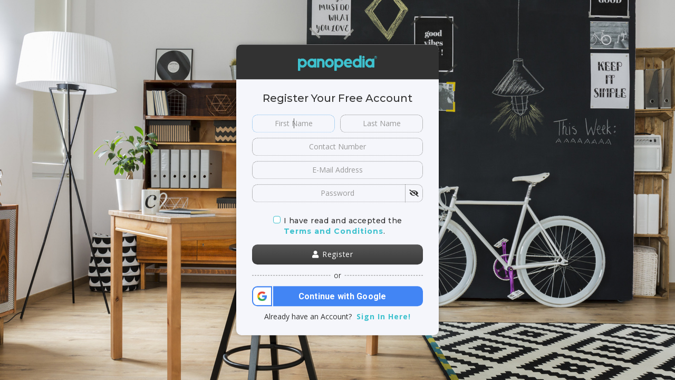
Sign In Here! (383, 317)
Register (332, 255)
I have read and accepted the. (337, 226)
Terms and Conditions (333, 231)
